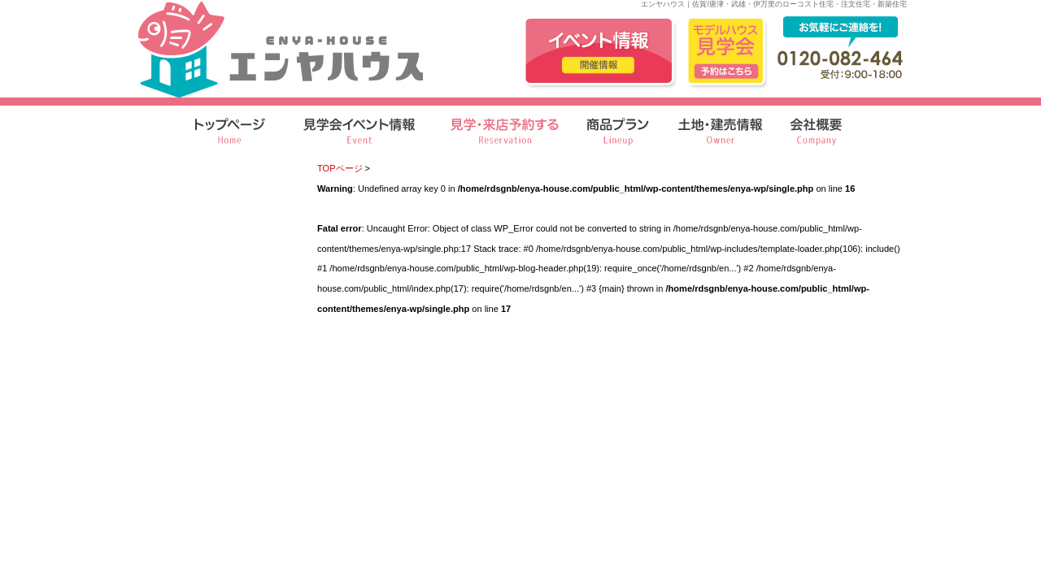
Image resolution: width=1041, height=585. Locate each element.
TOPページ (340, 168)
